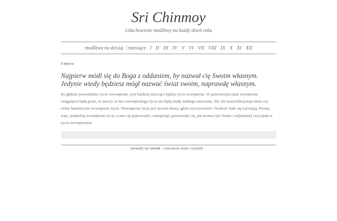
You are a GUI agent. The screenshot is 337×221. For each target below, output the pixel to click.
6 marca (67, 63)
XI (239, 47)
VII (201, 47)
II (157, 47)
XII (249, 47)
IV (175, 47)
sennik (155, 148)
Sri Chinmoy (168, 17)
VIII (212, 47)
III (165, 47)
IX (223, 47)
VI (191, 47)
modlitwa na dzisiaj (104, 47)
